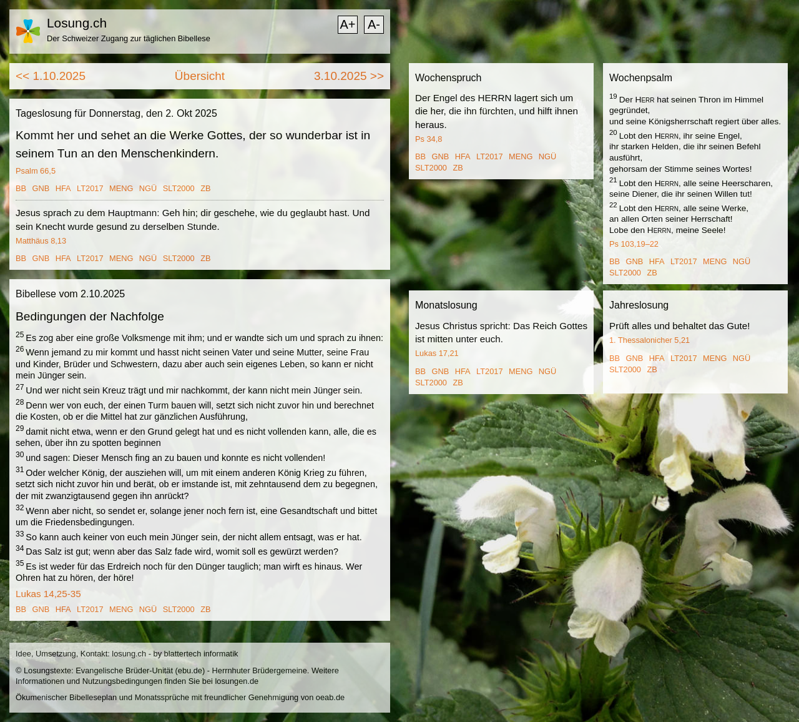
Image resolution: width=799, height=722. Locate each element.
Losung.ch (77, 23)
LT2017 (90, 188)
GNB (41, 188)
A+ (347, 24)
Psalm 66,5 (36, 171)
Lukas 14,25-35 (48, 593)
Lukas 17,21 (437, 353)
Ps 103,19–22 (634, 244)
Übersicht (200, 75)
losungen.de (236, 681)
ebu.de (190, 670)
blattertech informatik (201, 653)
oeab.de (330, 697)
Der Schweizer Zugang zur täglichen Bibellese (128, 38)
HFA (63, 188)
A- (374, 24)
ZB (205, 188)
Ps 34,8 (428, 139)
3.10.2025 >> (349, 75)
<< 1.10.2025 (51, 75)
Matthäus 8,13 (41, 240)
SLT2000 (179, 188)
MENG (121, 188)
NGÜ (148, 188)
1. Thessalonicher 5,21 (649, 340)
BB (21, 188)
